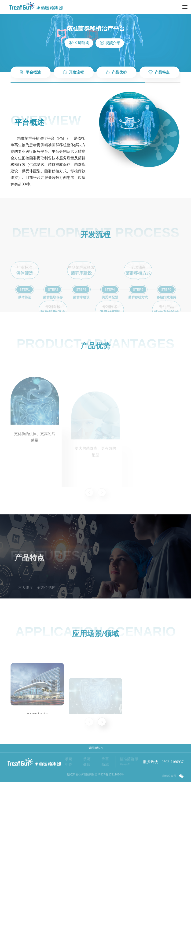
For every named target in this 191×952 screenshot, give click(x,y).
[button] (102, 722)
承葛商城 (105, 791)
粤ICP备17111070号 (111, 803)
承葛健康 (87, 791)
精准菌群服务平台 (129, 791)
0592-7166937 (173, 791)
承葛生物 (68, 791)
